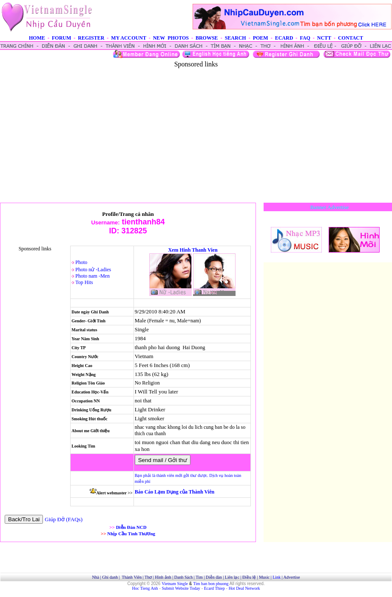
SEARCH (235, 38)
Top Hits (84, 282)
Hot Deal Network (244, 588)
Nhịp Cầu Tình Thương (131, 533)
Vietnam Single (175, 583)
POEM (260, 38)
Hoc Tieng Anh (145, 588)
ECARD (284, 38)
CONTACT (350, 38)
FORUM (61, 38)
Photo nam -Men (92, 276)
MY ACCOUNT (128, 38)
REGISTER (91, 38)
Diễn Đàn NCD (131, 527)
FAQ (305, 38)
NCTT (324, 38)
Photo (81, 262)
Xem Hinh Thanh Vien (192, 250)
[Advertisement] (196, 127)
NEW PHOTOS (171, 38)
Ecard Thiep (214, 588)
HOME (37, 38)
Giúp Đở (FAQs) (63, 519)
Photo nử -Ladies (93, 270)
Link (277, 577)
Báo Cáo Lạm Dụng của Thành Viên (174, 492)
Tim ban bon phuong (210, 583)
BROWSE (207, 38)
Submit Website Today (181, 588)
